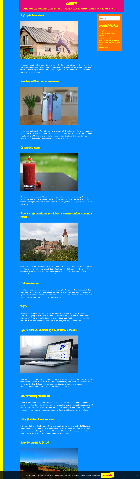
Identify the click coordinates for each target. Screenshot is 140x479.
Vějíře (23, 306)
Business (33, 9)
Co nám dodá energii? (31, 147)
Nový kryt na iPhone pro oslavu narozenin (40, 81)
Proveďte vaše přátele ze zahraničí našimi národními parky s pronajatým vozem (56, 215)
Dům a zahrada (55, 9)
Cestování (42, 9)
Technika (92, 9)
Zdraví (105, 9)
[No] (138, 475)
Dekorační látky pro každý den (35, 396)
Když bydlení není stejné (32, 15)
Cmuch (71, 3)
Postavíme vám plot (29, 283)
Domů (25, 9)
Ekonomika (67, 9)
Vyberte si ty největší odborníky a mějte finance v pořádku (48, 330)
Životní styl (114, 9)
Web (99, 9)
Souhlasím (107, 475)
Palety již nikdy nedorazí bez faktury (37, 419)
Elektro (76, 9)
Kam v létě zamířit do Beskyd (34, 442)
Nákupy (84, 9)
